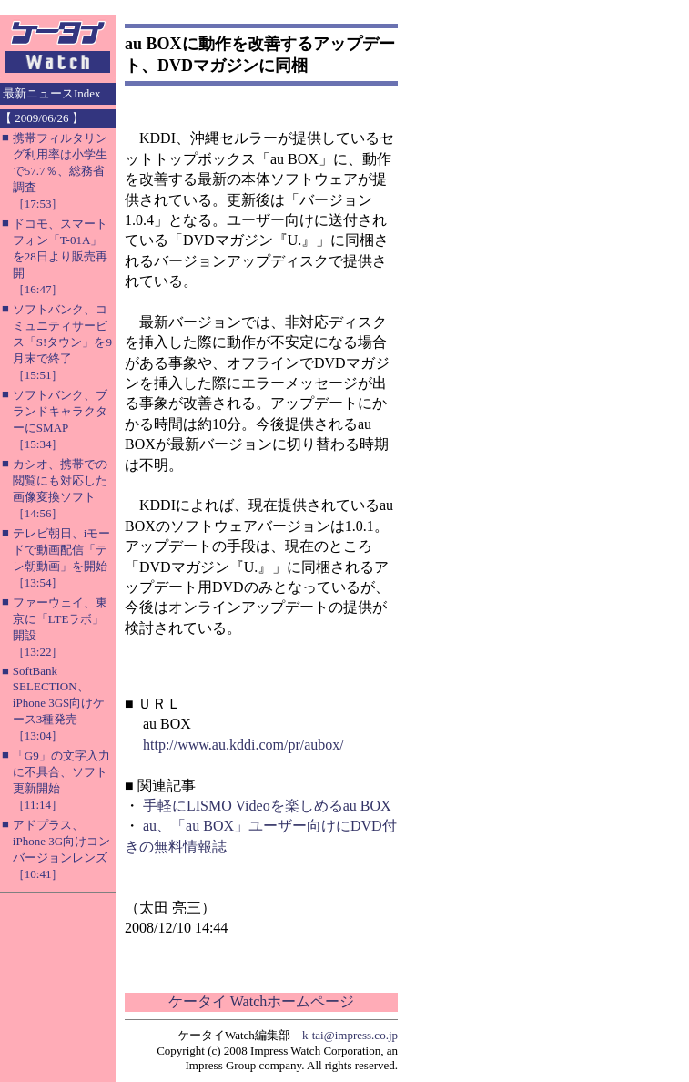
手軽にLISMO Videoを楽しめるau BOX (267, 805)
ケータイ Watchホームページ (261, 1001)
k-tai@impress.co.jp (350, 1035)
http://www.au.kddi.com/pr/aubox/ (243, 744)
